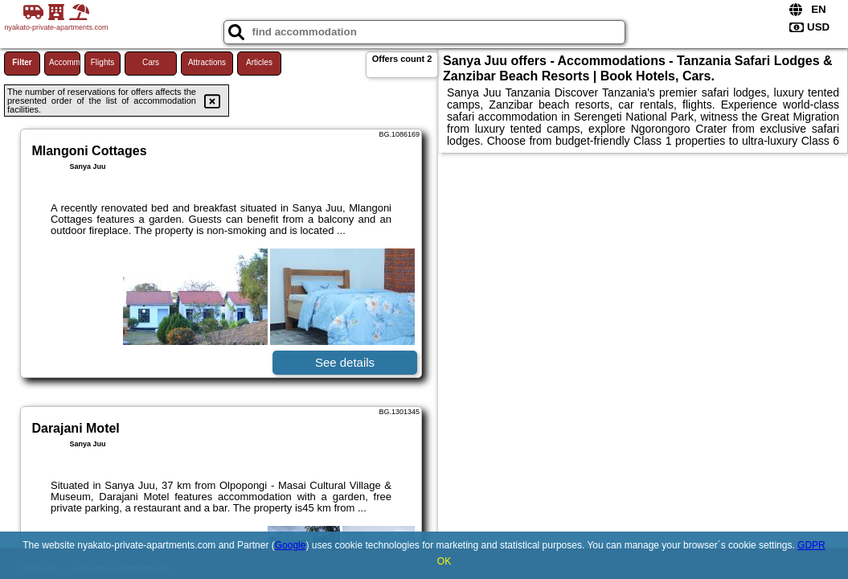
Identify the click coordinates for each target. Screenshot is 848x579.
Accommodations (64, 62)
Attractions (207, 62)
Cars (150, 62)
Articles (259, 62)
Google (290, 545)
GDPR (811, 545)
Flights (102, 62)
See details (345, 362)
